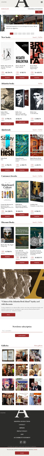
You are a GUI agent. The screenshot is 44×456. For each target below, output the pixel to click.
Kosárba (7, 77)
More (8, 314)
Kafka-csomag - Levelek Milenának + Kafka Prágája (21, 114)
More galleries (38, 346)
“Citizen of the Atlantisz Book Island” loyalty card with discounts (20, 302)
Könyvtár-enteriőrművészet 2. (36, 159)
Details (35, 449)
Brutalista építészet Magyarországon (34, 68)
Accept (22, 453)
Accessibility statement (22, 437)
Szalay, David (4, 158)
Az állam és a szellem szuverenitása (5, 114)
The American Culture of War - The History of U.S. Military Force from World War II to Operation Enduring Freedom (22, 254)
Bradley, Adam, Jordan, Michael (7, 65)
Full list (40, 37)
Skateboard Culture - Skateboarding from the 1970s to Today (7, 207)
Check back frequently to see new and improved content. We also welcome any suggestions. (21, 27)
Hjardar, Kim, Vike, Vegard (7, 244)
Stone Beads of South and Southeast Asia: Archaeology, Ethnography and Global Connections (36, 252)
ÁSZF (22, 434)
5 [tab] (28, 34)
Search (35, 37)
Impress (22, 428)
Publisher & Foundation (35, 9)
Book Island (5, 9)
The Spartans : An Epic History (36, 206)
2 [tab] (15, 34)
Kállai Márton (19, 204)
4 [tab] (24, 34)
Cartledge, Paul (33, 204)
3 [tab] (20, 34)
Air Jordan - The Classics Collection (6, 68)
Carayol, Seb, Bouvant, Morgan (7, 204)
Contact (22, 424)
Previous (2, 23)
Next (41, 23)
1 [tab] (11, 34)
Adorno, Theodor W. (20, 65)
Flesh (2, 159)
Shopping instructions (22, 421)
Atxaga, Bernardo (20, 158)
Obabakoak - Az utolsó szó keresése (21, 160)
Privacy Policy (22, 431)
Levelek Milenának (34, 113)
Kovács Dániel (33, 65)
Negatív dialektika (19, 67)
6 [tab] (32, 34)
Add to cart (7, 124)
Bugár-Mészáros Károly (35, 158)
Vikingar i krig (4, 246)
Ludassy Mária (4, 112)
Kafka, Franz (19, 112)
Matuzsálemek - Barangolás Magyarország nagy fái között (22, 206)
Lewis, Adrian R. (19, 250)
